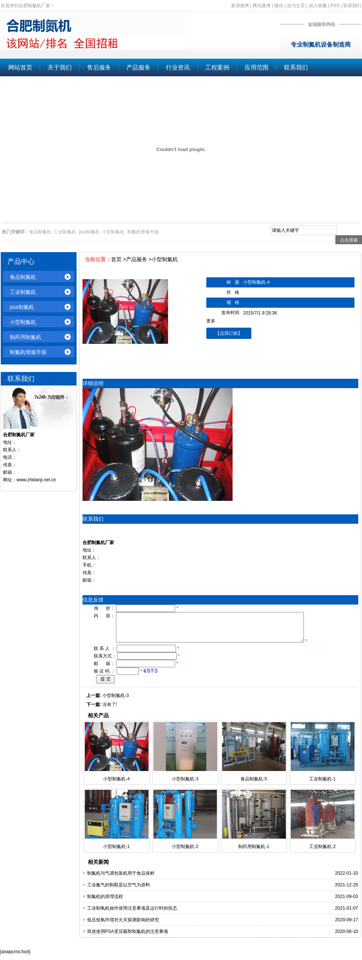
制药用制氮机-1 (253, 852)
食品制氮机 (23, 277)
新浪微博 (240, 5)
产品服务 (138, 67)
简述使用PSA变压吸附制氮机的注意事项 (127, 937)
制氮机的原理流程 (105, 902)
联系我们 (352, 5)
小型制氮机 (23, 322)
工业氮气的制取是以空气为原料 (118, 890)
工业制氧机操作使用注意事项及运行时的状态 (132, 913)
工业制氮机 (23, 292)
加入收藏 (318, 5)
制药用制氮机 (25, 337)
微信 (278, 5)
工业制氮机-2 (322, 852)
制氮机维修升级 (28, 352)
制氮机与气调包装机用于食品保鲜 (121, 878)
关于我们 (60, 67)
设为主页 (296, 5)
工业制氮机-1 (322, 784)
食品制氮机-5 (253, 784)
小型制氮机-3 (115, 701)
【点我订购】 (228, 333)
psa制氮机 (22, 307)
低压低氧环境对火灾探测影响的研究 (123, 925)
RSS (335, 5)
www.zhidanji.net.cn (36, 479)
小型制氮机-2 (185, 852)
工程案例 (217, 67)
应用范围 (257, 67)
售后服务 (99, 67)
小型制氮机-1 (116, 852)
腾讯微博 (261, 5)
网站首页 (20, 67)
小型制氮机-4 (116, 784)
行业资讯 (178, 67)
